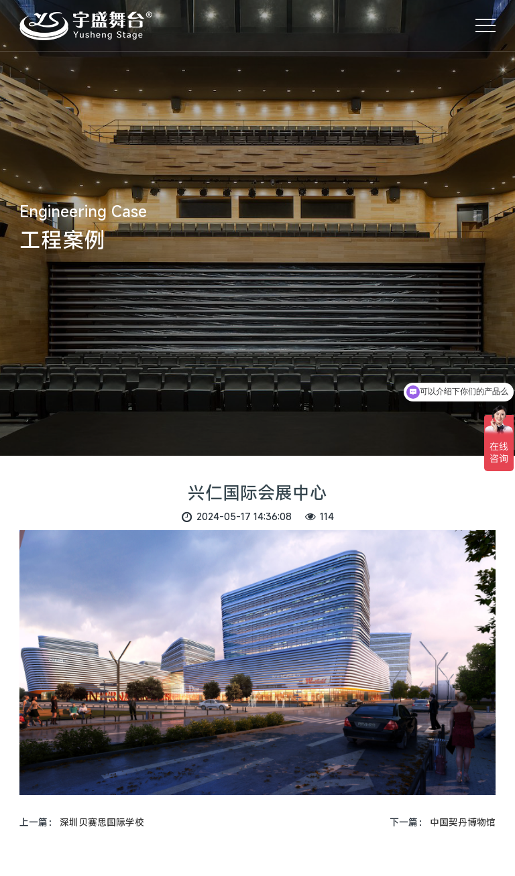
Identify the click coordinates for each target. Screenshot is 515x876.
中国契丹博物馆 (463, 822)
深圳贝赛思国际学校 (102, 822)
